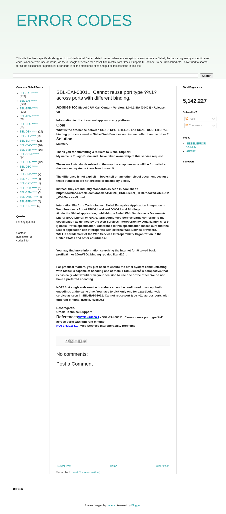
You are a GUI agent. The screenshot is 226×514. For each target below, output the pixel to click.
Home (113, 466)
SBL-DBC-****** (29, 166)
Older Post (162, 466)
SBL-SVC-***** (28, 145)
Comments (194, 125)
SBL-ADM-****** (29, 116)
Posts (191, 118)
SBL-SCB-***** (28, 188)
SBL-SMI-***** (28, 140)
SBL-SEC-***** (28, 162)
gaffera (111, 505)
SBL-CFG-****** (29, 124)
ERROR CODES (74, 20)
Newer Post (64, 466)
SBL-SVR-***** (28, 149)
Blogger (135, 505)
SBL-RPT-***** (28, 183)
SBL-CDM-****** (29, 154)
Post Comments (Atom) (86, 472)
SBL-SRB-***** (28, 174)
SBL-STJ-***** (28, 206)
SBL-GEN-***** (29, 131)
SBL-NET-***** (28, 178)
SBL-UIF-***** (28, 136)
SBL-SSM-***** (29, 192)
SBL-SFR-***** (28, 201)
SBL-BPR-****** (29, 108)
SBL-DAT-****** (29, 93)
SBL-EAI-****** (28, 100)
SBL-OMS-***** (29, 196)
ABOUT (191, 151)
